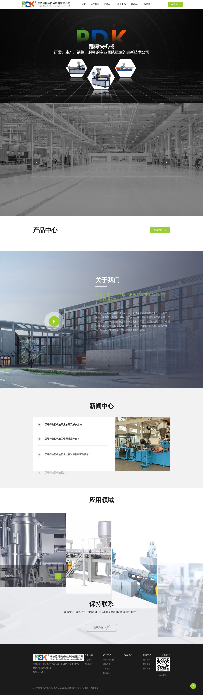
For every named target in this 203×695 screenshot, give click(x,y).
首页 (83, 4)
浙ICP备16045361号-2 (87, 688)
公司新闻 (146, 660)
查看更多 (160, 233)
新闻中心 (135, 4)
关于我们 (95, 4)
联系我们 (148, 4)
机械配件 (106, 673)
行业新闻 (146, 664)
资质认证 (88, 664)
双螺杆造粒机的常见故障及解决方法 (59, 431)
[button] (36, 162)
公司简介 (88, 660)
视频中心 (121, 4)
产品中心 (108, 4)
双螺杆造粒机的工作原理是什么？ (58, 449)
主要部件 (106, 669)
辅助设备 (106, 664)
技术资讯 (146, 669)
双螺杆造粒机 (108, 660)
